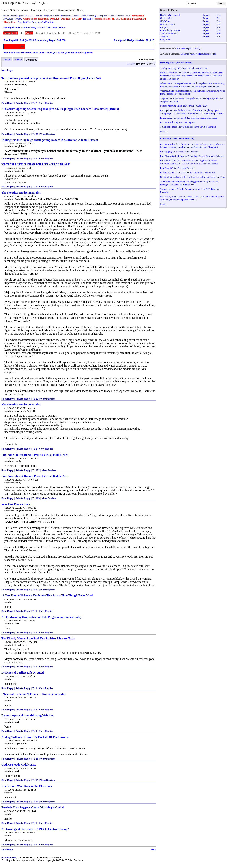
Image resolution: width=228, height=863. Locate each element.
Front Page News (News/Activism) (177, 138)
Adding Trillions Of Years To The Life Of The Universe (35, 737)
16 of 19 (32, 196)
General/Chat (166, 18)
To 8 (34, 709)
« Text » (151, 64)
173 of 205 (33, 458)
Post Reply (7, 103)
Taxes (111, 15)
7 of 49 (32, 719)
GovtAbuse (8, 18)
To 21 (35, 134)
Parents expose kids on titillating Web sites (27, 715)
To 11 (35, 780)
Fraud (127, 15)
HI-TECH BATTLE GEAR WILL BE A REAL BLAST (35, 164)
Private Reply (23, 103)
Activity (18, 59)
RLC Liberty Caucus (170, 30)
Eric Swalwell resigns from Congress (177, 122)
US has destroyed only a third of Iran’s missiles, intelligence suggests (192, 177)
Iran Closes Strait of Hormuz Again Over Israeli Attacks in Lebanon (192, 156)
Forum (25, 3)
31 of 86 (32, 811)
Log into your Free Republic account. (198, 53)
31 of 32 (32, 112)
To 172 (36, 470)
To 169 (36, 498)
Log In (34, 3)
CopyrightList (24, 22)
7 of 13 (31, 143)
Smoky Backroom (168, 33)
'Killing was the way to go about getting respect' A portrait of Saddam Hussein (49, 139)
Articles (7, 59)
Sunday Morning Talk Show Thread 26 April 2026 (183, 68)
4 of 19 (31, 408)
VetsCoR (164, 36)
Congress (119, 15)
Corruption (102, 15)
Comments (31, 59)
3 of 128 (33, 599)
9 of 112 (32, 697)
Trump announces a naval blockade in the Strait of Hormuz (188, 126)
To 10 (35, 801)
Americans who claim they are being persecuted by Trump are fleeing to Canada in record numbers (189, 183)
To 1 (34, 158)
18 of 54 (31, 832)
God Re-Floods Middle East (18, 764)
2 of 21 (30, 168)
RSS (153, 849)
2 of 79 (31, 676)
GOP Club (165, 21)
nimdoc (8, 84)
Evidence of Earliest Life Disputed (22, 672)
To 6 (34, 731)
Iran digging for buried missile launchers (179, 151)
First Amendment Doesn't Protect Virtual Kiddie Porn (34, 454)
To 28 (35, 758)
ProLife (38, 15)
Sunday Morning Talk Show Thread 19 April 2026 (183, 105)
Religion (164, 27)
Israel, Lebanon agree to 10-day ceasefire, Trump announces (188, 118)
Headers (140, 64)
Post (219, 15)
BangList (47, 15)
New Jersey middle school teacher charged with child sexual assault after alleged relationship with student (192, 198)
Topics (206, 15)
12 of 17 (32, 768)
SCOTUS (29, 15)
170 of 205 (33, 479)
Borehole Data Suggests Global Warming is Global (32, 807)
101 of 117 (32, 740)
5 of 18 (31, 620)
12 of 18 (32, 789)
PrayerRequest (17, 15)
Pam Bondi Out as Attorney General (177, 168)
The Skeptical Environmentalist (21, 192)
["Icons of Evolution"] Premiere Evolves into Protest (33, 694)
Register (43, 3)
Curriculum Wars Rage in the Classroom (26, 786)
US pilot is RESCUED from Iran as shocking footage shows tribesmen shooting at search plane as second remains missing (189, 162)
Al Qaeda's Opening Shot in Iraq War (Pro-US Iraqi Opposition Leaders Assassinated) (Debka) (60, 108)
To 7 (34, 103)
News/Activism (167, 24)
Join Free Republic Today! (189, 48)
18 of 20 (32, 507)
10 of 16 (32, 81)
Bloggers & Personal (170, 15)
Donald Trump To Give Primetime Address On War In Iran (187, 172)
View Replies (46, 103)
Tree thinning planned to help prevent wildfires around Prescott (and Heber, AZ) (51, 78)
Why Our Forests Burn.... (17, 504)
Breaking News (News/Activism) (176, 62)
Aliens (56, 15)
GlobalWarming (88, 15)
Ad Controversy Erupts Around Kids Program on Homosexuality (41, 617)
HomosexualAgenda (69, 15)
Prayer (6, 15)
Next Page (7, 70)
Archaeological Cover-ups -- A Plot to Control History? (35, 829)
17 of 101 (32, 642)
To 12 (35, 398)
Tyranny (18, 18)
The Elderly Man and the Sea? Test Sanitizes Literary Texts (38, 638)
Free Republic (11, 3)
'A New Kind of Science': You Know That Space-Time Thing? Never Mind (47, 595)
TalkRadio (88, 18)
